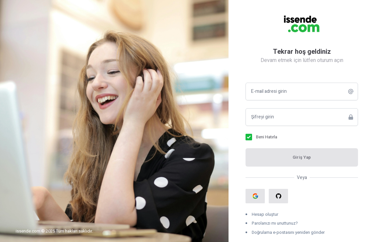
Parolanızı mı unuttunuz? (275, 223)
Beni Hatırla (266, 137)
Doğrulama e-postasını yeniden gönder (288, 232)
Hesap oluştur (265, 214)
